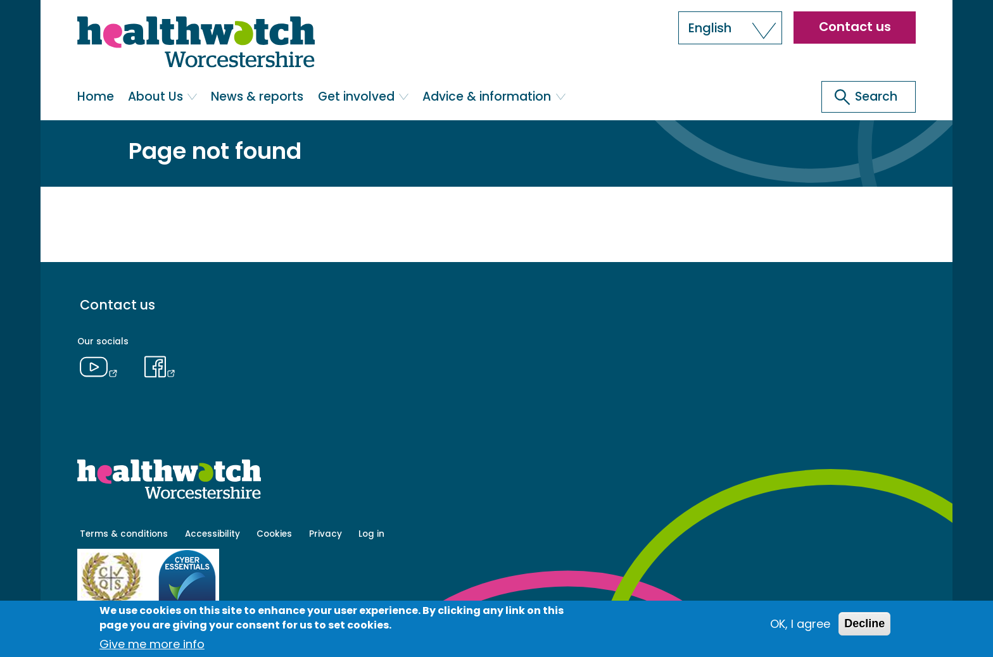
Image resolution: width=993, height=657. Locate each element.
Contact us (855, 26)
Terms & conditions (124, 534)
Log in (371, 534)
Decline (864, 623)
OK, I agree (800, 624)
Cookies (274, 534)
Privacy (325, 534)
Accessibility (212, 534)
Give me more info (152, 644)
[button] (730, 27)
